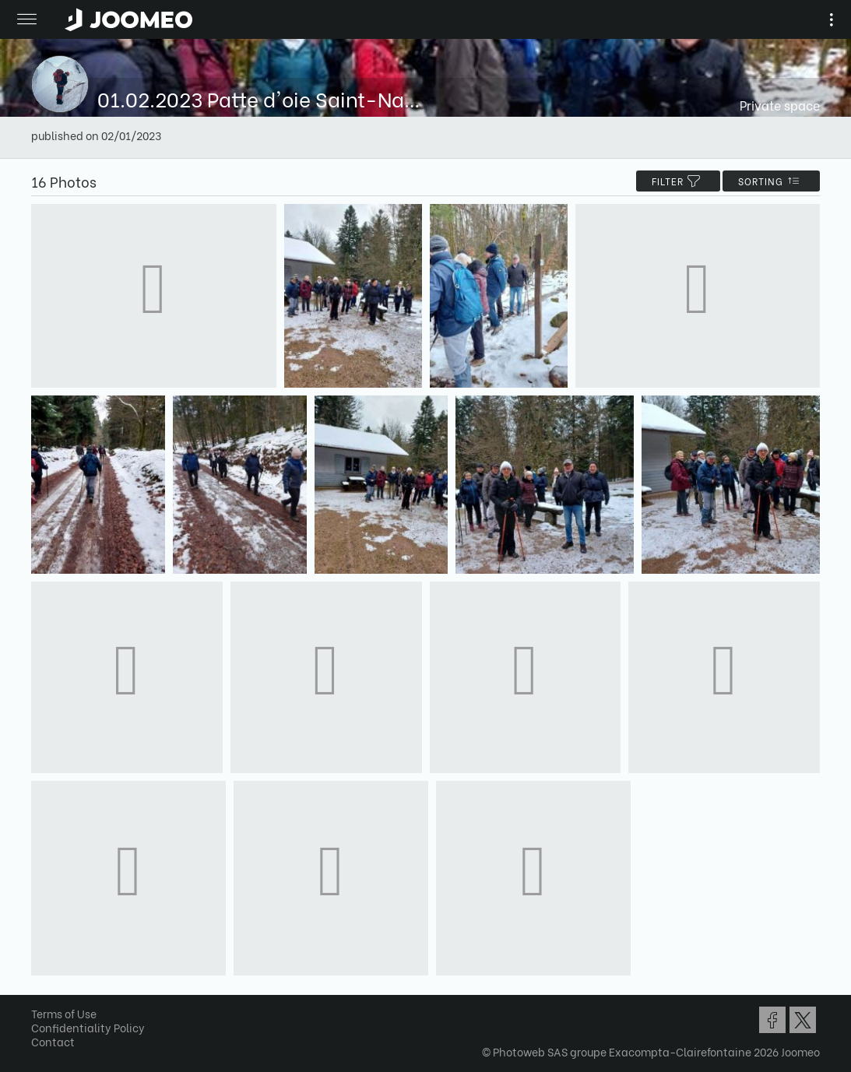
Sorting (771, 181)
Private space (780, 105)
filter (678, 181)
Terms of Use (64, 1013)
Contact (53, 1041)
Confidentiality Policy (88, 1027)
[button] (41, 991)
